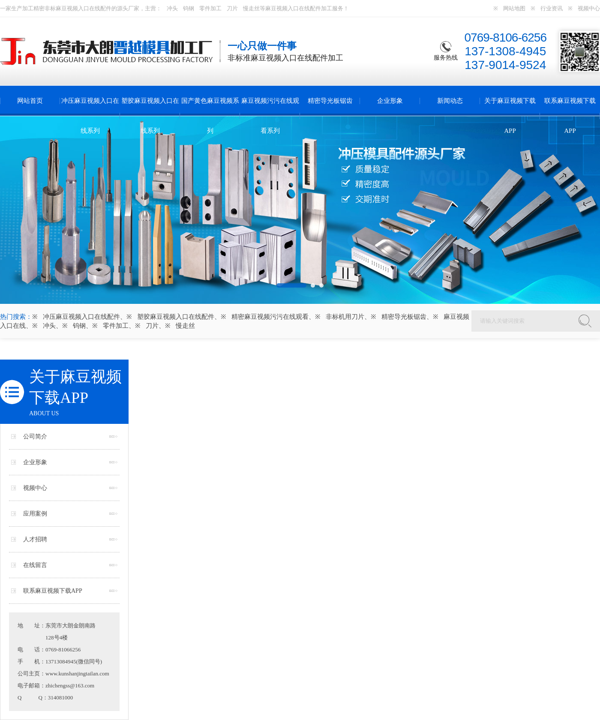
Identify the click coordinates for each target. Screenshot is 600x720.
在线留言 (35, 565)
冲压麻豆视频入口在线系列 (90, 115)
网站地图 (514, 8)
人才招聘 (35, 539)
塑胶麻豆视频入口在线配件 (175, 316)
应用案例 (35, 513)
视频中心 (589, 8)
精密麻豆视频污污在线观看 (270, 316)
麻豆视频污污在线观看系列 (270, 115)
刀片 (232, 8)
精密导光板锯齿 (330, 100)
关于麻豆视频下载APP (510, 115)
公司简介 (35, 436)
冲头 (172, 8)
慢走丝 (251, 8)
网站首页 (30, 100)
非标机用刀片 (345, 316)
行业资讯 (551, 8)
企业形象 (390, 100)
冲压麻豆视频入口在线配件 (81, 316)
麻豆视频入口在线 (78, 8)
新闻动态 (450, 100)
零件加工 (210, 8)
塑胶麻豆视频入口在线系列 (150, 115)
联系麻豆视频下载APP (570, 115)
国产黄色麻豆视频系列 (210, 115)
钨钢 (188, 8)
